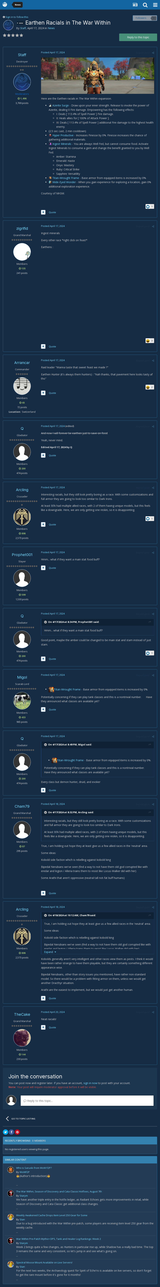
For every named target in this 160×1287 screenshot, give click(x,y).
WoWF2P (25, 1172)
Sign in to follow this (17, 17)
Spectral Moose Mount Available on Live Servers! (44, 1262)
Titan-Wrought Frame (66, 178)
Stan (22, 1219)
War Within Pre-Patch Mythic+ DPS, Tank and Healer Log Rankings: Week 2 (58, 1239)
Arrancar (22, 362)
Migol (22, 677)
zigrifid (22, 228)
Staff (23, 28)
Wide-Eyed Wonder (64, 182)
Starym (24, 1195)
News (51, 28)
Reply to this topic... (38, 1101)
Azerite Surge (61, 105)
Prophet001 (22, 554)
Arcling (22, 490)
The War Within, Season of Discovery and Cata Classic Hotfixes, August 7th (59, 1191)
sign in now (90, 1083)
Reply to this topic (138, 37)
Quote (52, 212)
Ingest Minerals (62, 144)
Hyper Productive (63, 135)
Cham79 (22, 806)
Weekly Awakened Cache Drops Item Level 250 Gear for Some (51, 1215)
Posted (53, 52)
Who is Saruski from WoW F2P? (34, 1168)
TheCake (22, 1014)
